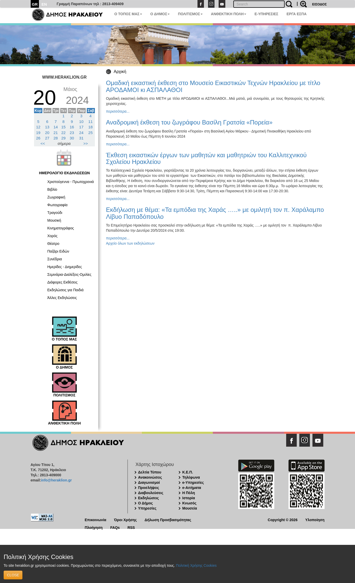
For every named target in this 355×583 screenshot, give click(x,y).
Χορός (52, 236)
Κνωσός (189, 503)
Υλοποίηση (315, 519)
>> (85, 143)
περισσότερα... (117, 111)
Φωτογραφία (57, 205)
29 (63, 138)
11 (90, 121)
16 (72, 127)
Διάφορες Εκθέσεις (62, 282)
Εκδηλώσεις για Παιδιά (65, 290)
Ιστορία (188, 498)
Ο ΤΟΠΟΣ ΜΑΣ (128, 14)
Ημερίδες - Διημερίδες (64, 267)
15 (63, 127)
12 (38, 127)
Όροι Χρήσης (125, 519)
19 (38, 132)
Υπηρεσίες (147, 508)
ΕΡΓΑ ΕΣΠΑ (296, 14)
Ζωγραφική (56, 197)
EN (44, 4)
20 (47, 132)
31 (81, 138)
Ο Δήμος (145, 503)
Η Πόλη (188, 493)
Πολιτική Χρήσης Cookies (196, 565)
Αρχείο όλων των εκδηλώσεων (130, 243)
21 (56, 132)
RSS (131, 527)
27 (47, 138)
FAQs (115, 527)
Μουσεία (189, 508)
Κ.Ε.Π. (187, 472)
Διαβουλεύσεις (150, 493)
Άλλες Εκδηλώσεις (62, 298)
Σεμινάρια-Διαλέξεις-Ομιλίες (69, 274)
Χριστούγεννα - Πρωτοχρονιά (70, 182)
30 (72, 138)
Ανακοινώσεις (150, 477)
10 (81, 121)
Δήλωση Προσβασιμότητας (168, 519)
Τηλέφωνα (191, 477)
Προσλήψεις (148, 488)
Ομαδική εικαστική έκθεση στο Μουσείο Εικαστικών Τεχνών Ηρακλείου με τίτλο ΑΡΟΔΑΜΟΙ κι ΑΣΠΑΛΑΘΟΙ (213, 86)
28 (56, 138)
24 (81, 132)
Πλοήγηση (94, 527)
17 (81, 127)
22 (63, 132)
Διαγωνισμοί (149, 482)
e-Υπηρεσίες (193, 482)
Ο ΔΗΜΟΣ (160, 14)
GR (35, 4)
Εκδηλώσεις (148, 498)
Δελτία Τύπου (149, 472)
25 (90, 132)
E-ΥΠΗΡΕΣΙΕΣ (266, 14)
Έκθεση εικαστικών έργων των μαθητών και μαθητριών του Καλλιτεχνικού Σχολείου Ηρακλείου (206, 158)
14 (56, 127)
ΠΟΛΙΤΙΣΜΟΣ (190, 14)
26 (38, 138)
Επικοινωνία (95, 519)
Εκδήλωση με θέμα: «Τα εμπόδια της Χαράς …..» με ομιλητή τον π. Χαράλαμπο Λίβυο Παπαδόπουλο (215, 213)
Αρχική (120, 71)
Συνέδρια (54, 259)
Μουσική (54, 220)
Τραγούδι (54, 213)
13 (47, 127)
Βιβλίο (52, 189)
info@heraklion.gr (56, 480)
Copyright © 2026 (283, 519)
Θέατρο (53, 243)
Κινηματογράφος (60, 228)
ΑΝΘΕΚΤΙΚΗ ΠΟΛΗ (228, 14)
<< (42, 143)
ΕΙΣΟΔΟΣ (319, 4)
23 (72, 132)
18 (90, 127)
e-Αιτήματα (191, 488)
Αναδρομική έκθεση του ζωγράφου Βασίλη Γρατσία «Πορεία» (189, 122)
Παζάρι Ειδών (58, 251)
